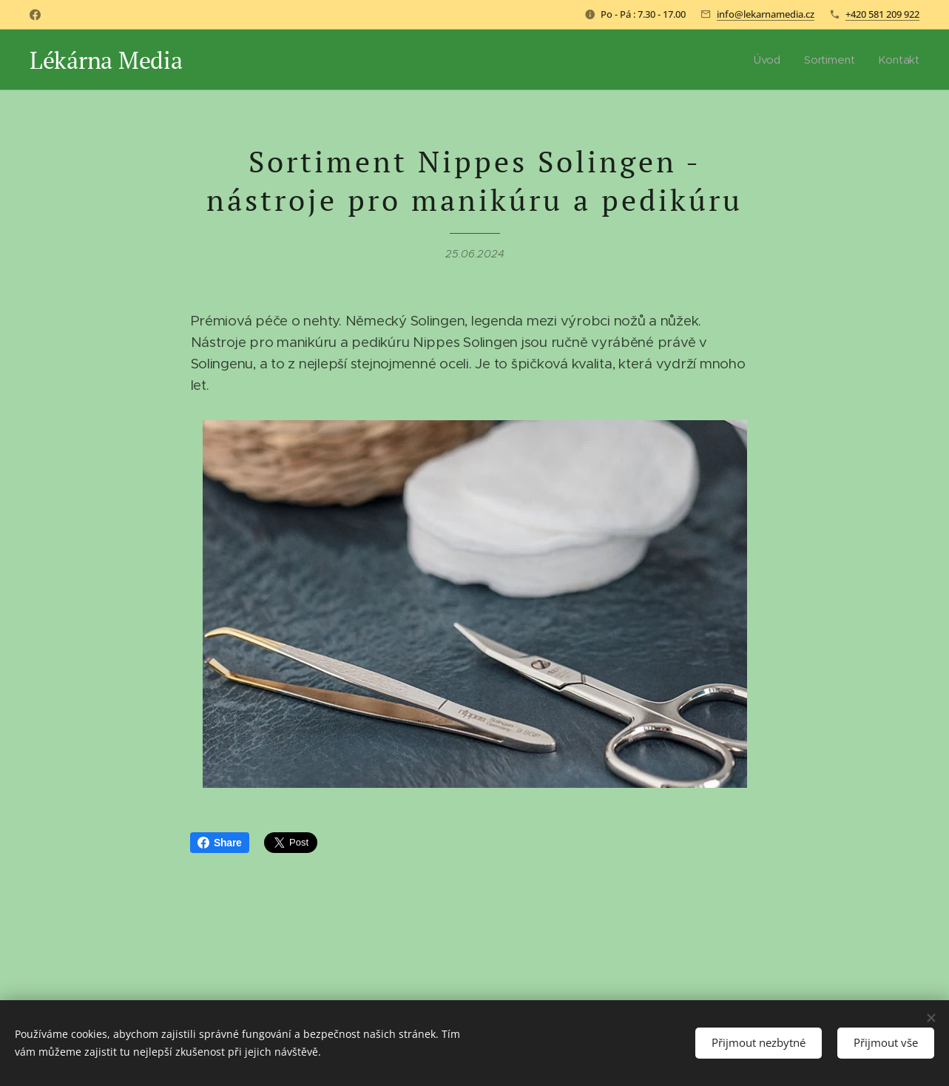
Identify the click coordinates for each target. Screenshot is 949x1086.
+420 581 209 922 (882, 14)
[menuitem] (769, 59)
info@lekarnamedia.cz (765, 14)
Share (219, 843)
